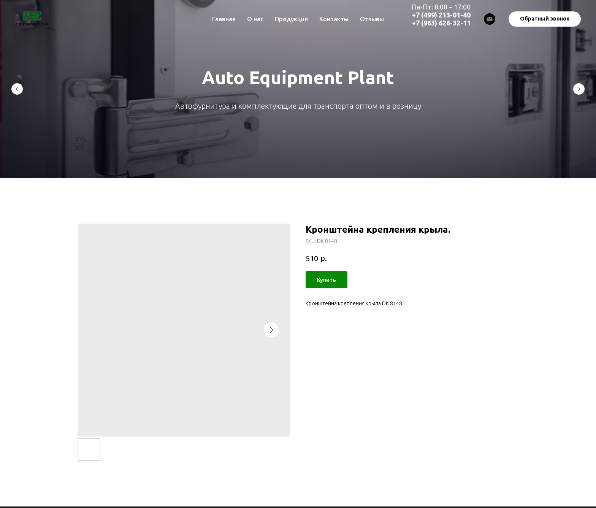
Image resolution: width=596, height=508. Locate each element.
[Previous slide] (17, 89)
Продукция (291, 19)
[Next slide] (579, 89)
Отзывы (372, 19)
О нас (255, 19)
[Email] (489, 19)
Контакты (334, 19)
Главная (224, 19)
